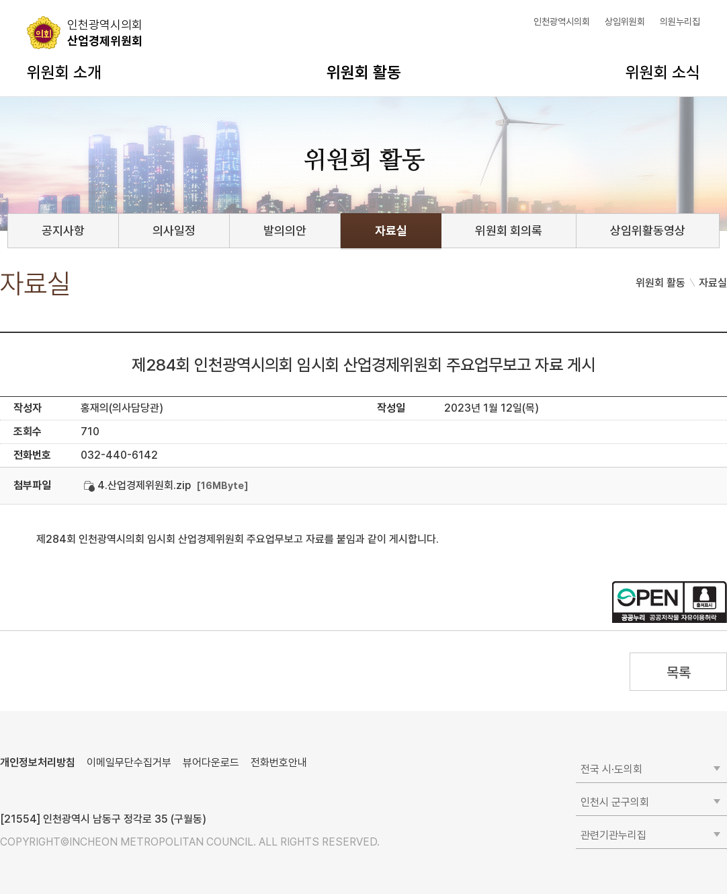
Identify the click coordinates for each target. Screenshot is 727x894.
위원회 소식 (663, 72)
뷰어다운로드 (211, 762)
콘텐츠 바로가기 (34, 0)
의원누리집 (680, 21)
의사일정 (174, 230)
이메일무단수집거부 (129, 762)
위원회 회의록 (508, 230)
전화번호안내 (279, 762)
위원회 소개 (64, 72)
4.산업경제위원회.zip (137, 485)
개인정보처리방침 (37, 762)
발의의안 (284, 230)
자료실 (391, 230)
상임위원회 (625, 21)
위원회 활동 (364, 72)
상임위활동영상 (647, 230)
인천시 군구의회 (615, 802)
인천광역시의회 (561, 21)
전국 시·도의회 (611, 769)
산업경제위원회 (104, 32)
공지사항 (63, 230)
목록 (678, 672)
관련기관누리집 (613, 835)
